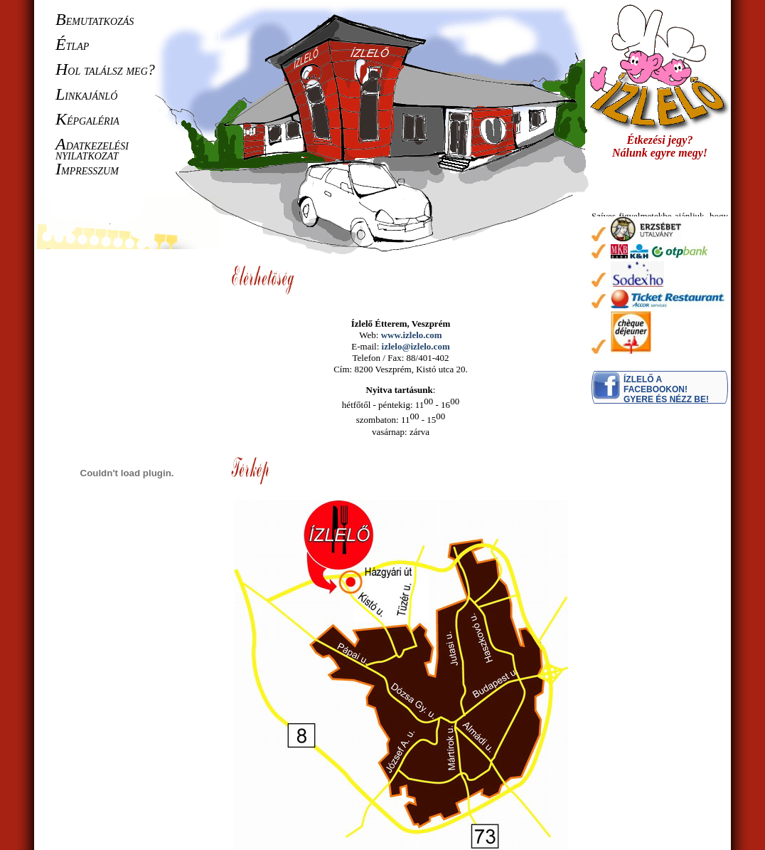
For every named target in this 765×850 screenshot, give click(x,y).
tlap (72, 45)
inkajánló (86, 95)
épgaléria (87, 119)
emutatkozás (94, 20)
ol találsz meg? (105, 70)
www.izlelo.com (411, 335)
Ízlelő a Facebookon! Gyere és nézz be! (666, 389)
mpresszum (87, 169)
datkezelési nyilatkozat (92, 149)
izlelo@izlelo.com (416, 346)
